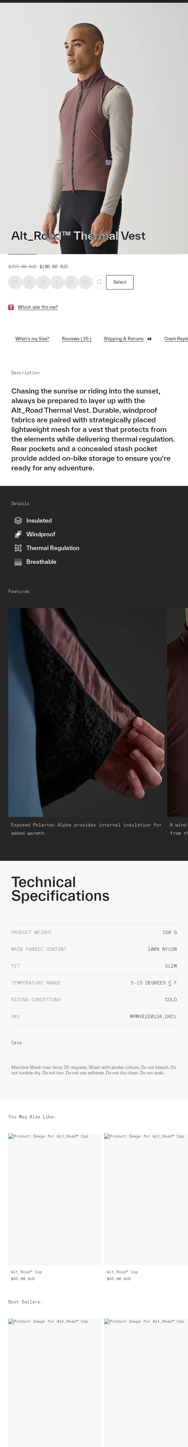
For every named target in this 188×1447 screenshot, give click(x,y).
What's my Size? (32, 338)
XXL (85, 282)
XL (71, 282)
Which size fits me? (38, 307)
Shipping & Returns (128, 339)
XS (15, 282)
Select (120, 282)
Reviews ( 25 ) (77, 338)
